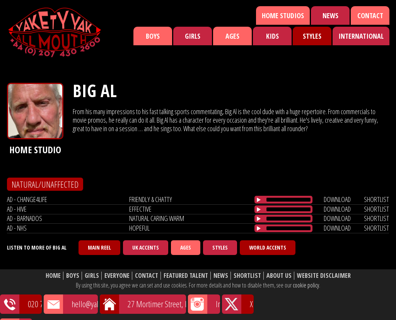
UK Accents (145, 247)
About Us (279, 276)
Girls (192, 36)
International (361, 36)
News (330, 15)
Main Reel (99, 247)
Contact (370, 15)
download (337, 199)
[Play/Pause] (259, 200)
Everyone (117, 276)
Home (53, 276)
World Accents (267, 247)
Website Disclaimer (324, 276)
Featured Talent (186, 276)
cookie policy (306, 285)
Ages (232, 36)
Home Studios (283, 15)
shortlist (376, 199)
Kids (272, 36)
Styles (312, 36)
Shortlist (247, 276)
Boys (153, 36)
